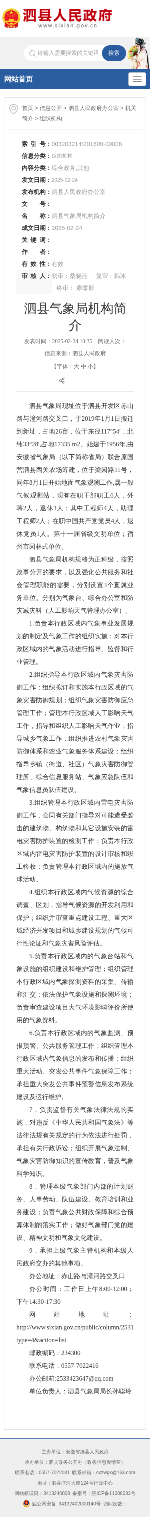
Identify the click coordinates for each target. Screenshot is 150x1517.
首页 (27, 108)
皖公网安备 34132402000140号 (62, 1504)
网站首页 (18, 79)
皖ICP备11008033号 (113, 1493)
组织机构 (51, 118)
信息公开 (51, 108)
